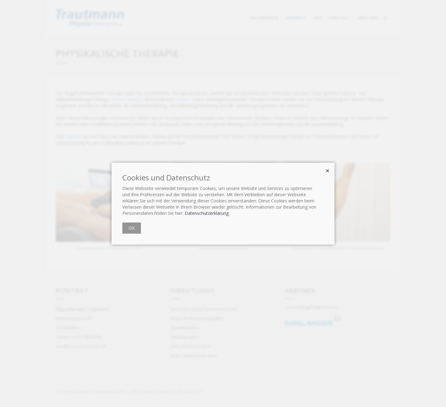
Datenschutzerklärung (207, 213)
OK (132, 228)
